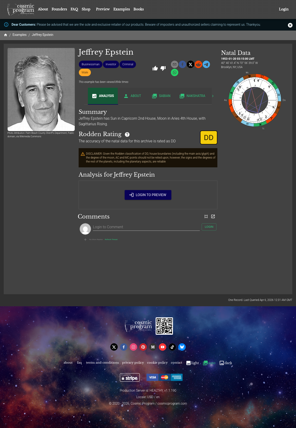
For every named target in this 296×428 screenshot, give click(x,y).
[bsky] (182, 347)
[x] (190, 64)
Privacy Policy (133, 363)
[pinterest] (143, 347)
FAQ (74, 9)
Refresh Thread (111, 239)
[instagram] (133, 347)
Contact (176, 363)
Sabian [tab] (161, 96)
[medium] (153, 347)
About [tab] (132, 96)
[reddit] (198, 64)
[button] (90, 64)
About (43, 9)
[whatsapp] (174, 72)
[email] (174, 64)
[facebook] (182, 64)
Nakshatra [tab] (192, 96)
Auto (209, 363)
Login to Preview (148, 195)
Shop (86, 9)
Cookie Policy (157, 363)
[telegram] (206, 64)
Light (192, 363)
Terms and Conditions (102, 363)
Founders (59, 9)
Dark (225, 363)
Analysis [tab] (103, 96)
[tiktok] (172, 347)
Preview (103, 9)
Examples (121, 9)
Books (138, 9)
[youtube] (162, 347)
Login (283, 9)
